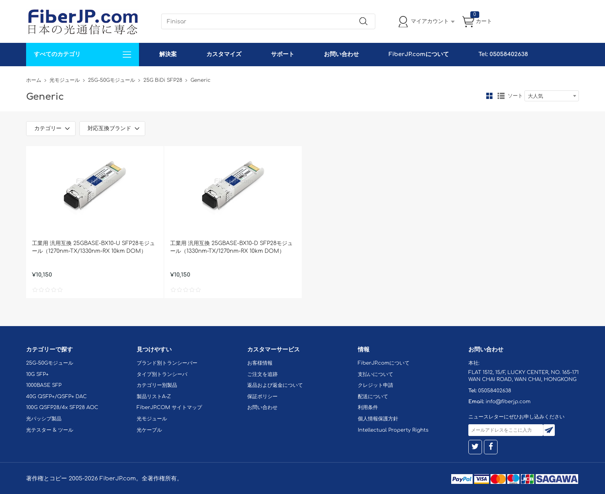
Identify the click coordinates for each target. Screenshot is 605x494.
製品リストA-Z (154, 396)
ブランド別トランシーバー (167, 363)
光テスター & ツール (49, 430)
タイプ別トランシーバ (162, 374)
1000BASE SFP (44, 385)
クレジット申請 (375, 385)
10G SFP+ (37, 374)
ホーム (33, 80)
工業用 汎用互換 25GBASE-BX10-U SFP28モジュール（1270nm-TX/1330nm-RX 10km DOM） (93, 247)
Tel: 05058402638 (503, 54)
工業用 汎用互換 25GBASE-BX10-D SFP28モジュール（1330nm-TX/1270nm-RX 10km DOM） (231, 247)
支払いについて (375, 374)
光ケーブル (149, 430)
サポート (282, 54)
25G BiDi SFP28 (162, 80)
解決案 (168, 54)
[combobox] (551, 95)
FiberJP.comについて (418, 54)
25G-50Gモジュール (111, 80)
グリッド (489, 96)
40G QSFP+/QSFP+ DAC (56, 396)
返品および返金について (275, 385)
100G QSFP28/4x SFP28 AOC (62, 407)
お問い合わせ (341, 54)
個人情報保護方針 (378, 419)
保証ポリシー (262, 396)
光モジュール (64, 80)
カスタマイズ (223, 54)
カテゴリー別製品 (157, 385)
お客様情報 (260, 363)
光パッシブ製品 (44, 419)
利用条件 (368, 407)
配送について (373, 396)
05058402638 (494, 390)
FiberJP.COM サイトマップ (169, 407)
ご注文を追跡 (262, 374)
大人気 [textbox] (535, 96)
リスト (501, 96)
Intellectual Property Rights (393, 430)
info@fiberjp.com (508, 401)
